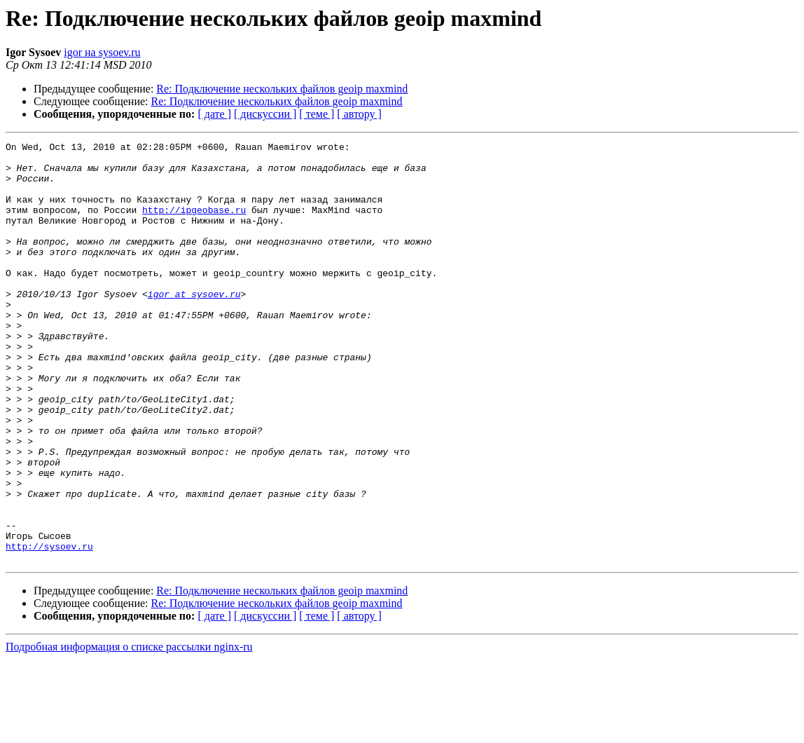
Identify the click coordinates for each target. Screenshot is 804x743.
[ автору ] (359, 114)
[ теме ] (316, 114)
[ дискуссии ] (265, 114)
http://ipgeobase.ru (194, 224)
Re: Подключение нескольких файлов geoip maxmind (282, 89)
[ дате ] (214, 114)
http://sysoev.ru (49, 628)
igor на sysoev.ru (102, 52)
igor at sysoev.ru (194, 325)
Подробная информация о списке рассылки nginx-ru (129, 731)
